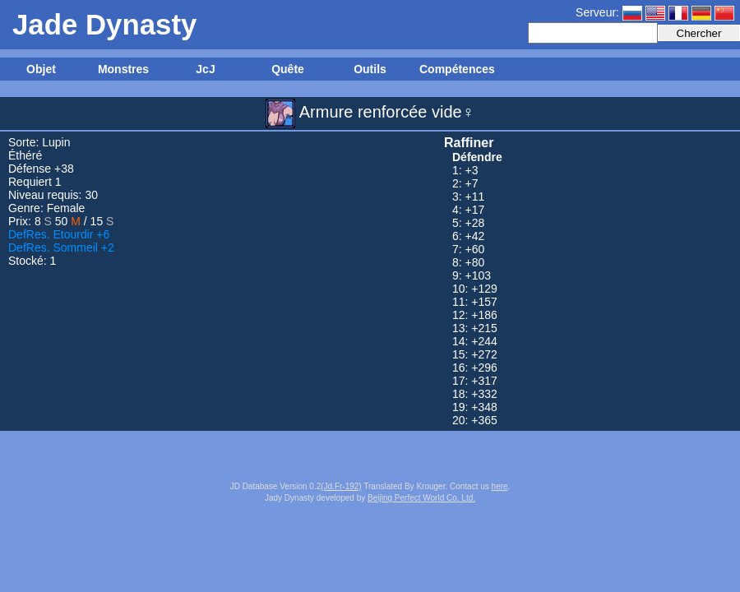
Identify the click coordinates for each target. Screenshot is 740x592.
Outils (370, 69)
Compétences (456, 69)
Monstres (123, 69)
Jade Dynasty (104, 24)
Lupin (56, 142)
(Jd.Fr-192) (341, 486)
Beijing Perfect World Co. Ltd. (421, 497)
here (500, 486)
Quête (287, 69)
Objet (41, 69)
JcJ (205, 69)
